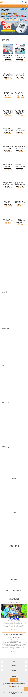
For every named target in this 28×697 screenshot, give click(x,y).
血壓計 (14, 478)
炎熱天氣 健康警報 (14, 599)
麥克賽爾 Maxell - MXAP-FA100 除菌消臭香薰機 (20, 166)
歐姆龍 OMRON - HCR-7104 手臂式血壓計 (8, 57)
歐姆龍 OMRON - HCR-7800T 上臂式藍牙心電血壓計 (8, 166)
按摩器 (14, 512)
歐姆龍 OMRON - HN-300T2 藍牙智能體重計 (8, 221)
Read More (13, 629)
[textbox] (12, 6)
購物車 (26, 2)
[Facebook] (12, 680)
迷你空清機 (14, 579)
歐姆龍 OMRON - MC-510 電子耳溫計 (20, 202)
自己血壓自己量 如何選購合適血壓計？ (14, 634)
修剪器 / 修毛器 (14, 546)
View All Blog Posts (14, 595)
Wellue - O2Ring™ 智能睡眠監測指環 (20, 130)
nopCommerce (17, 693)
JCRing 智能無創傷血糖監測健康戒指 (8, 75)
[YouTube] (16, 680)
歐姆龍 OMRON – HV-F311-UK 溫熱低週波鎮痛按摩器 (8, 130)
